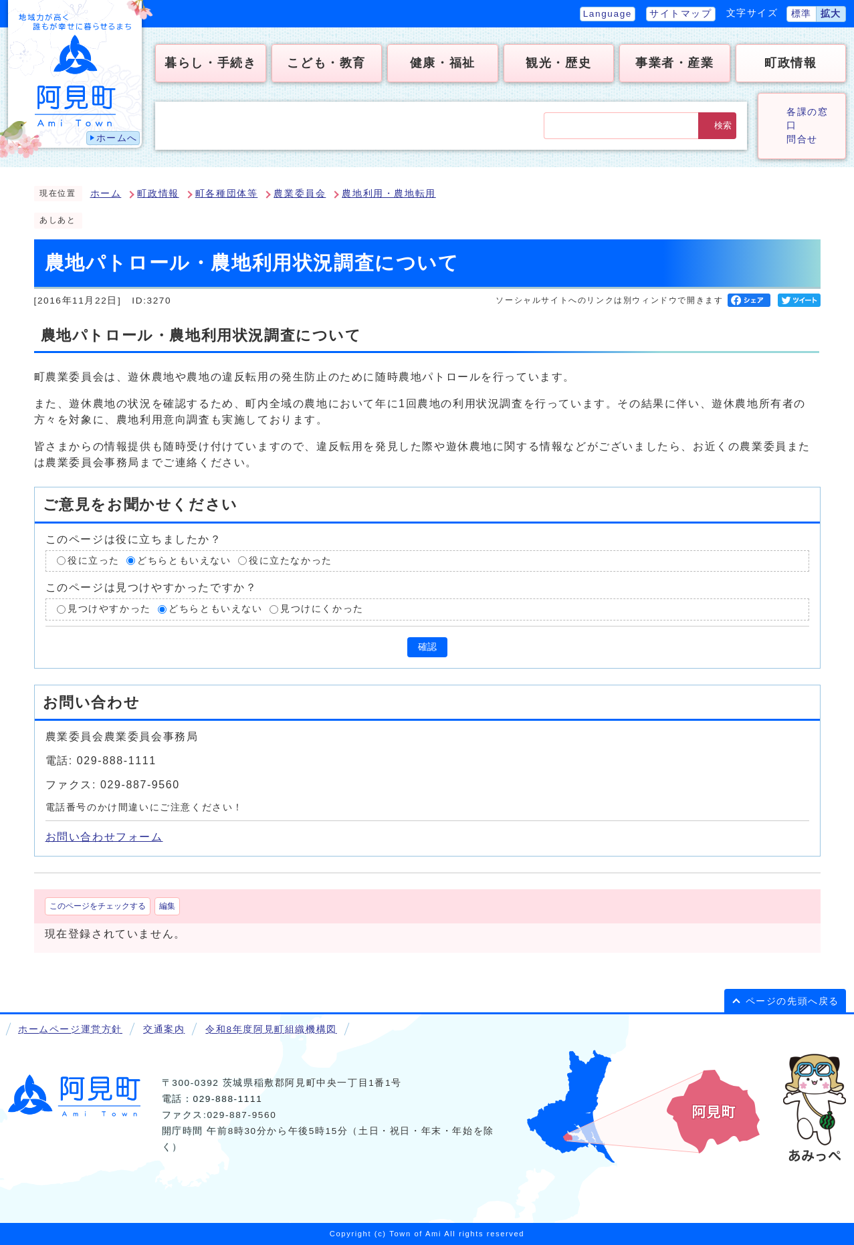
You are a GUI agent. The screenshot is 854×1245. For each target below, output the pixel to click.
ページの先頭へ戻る (792, 1001)
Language (607, 14)
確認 (427, 647)
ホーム (106, 194)
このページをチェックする (97, 906)
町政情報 (158, 194)
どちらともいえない (184, 561)
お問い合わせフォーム (104, 836)
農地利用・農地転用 (388, 194)
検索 (723, 125)
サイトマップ (680, 14)
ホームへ (117, 138)
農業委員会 (300, 194)
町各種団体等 (226, 194)
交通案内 (164, 1029)
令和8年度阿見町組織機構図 (270, 1029)
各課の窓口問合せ (807, 125)
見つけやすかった (109, 609)
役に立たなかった (290, 561)
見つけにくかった (322, 609)
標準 (801, 14)
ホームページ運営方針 (70, 1029)
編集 (167, 906)
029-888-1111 (227, 1099)
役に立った (94, 561)
